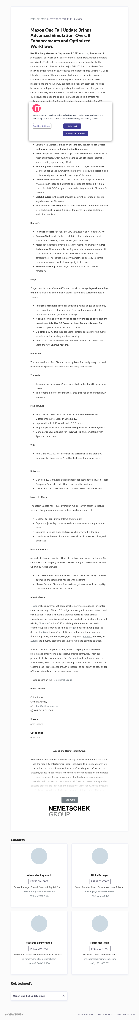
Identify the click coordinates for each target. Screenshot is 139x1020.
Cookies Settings (41, 126)
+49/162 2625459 (100, 895)
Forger (72, 627)
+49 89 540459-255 (39, 895)
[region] (70, 121)
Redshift (87, 636)
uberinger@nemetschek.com (100, 891)
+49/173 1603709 (100, 963)
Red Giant (44, 632)
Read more (69, 799)
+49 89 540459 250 (39, 963)
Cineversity (74, 658)
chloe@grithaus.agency (45, 706)
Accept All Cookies (75, 133)
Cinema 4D (44, 623)
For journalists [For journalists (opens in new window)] (105, 1014)
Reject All (72, 126)
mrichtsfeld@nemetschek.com (100, 958)
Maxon (84, 53)
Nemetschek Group (62, 679)
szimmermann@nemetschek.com (39, 958)
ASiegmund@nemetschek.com (39, 891)
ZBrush (34, 640)
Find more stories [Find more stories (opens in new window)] (126, 1014)
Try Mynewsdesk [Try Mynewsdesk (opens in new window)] (84, 1014)
